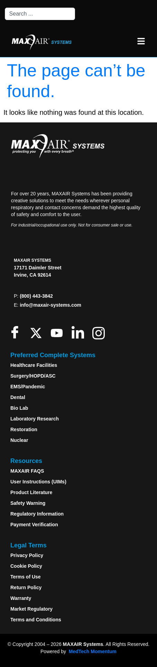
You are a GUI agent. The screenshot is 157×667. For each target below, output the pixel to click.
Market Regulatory (31, 609)
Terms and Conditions (35, 619)
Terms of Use (25, 577)
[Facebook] (16, 332)
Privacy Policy (26, 555)
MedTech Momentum (93, 651)
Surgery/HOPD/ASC (33, 376)
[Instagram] (100, 332)
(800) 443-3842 (36, 296)
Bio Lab (19, 408)
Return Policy (25, 587)
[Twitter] (37, 332)
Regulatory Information (37, 514)
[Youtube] (58, 332)
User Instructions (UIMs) (38, 481)
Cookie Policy (26, 566)
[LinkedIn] (79, 332)
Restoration (23, 429)
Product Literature (31, 492)
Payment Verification (34, 524)
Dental (17, 397)
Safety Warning (27, 503)
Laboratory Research (34, 418)
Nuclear (19, 440)
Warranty (20, 598)
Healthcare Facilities (33, 365)
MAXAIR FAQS (27, 471)
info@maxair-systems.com (50, 305)
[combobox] (40, 14)
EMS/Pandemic (27, 386)
